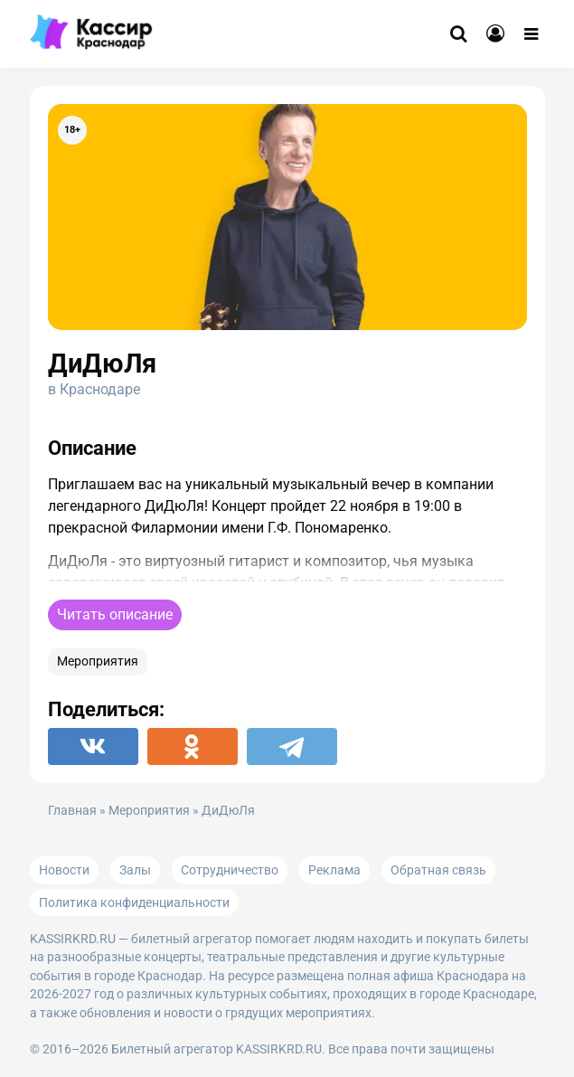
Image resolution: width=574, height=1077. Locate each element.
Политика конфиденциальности (134, 902)
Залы (135, 870)
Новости (64, 870)
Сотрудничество (229, 870)
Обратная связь (438, 870)
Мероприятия (97, 661)
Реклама (334, 870)
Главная (72, 810)
